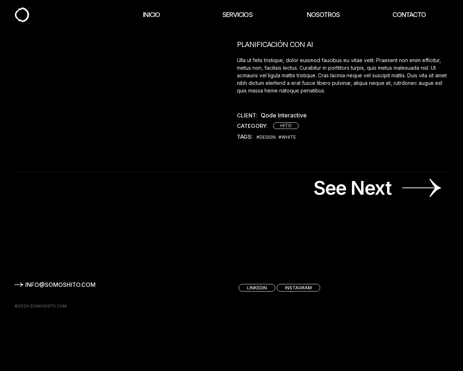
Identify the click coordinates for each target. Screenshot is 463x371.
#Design (266, 137)
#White (287, 137)
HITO (286, 125)
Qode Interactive (284, 115)
